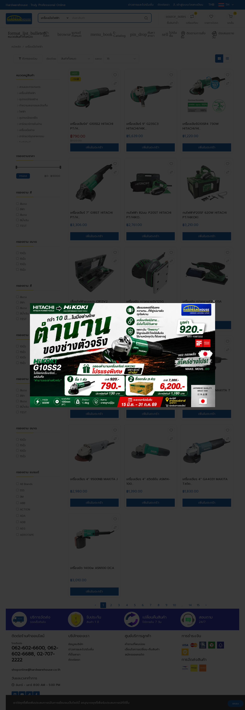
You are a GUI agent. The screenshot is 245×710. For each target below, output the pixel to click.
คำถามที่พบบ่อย (135, 644)
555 (22, 490)
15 (198, 605)
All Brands (26, 484)
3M (22, 497)
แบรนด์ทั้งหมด (69, 34)
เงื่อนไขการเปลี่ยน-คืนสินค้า (142, 649)
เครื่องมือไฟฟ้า (34, 47)
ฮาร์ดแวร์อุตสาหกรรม (31, 136)
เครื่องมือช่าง (27, 130)
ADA (22, 516)
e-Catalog (107, 34)
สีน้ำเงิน (24, 220)
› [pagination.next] (206, 605)
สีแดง (23, 204)
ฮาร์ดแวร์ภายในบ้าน (30, 124)
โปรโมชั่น (169, 34)
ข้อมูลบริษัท (75, 644)
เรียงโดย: (51, 58)
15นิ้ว (23, 259)
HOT (74, 73)
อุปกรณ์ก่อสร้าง (28, 99)
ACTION (25, 510)
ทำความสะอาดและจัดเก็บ (33, 105)
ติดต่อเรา (164, 5)
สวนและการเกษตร (30, 87)
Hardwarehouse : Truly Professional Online (35, 5)
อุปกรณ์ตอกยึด (28, 118)
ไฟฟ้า (22, 112)
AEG (22, 529)
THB (211, 5)
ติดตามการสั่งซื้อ (193, 35)
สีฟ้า (22, 209)
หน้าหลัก (46, 34)
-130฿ (75, 79)
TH (225, 5)
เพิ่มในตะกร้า (94, 147)
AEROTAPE (27, 535)
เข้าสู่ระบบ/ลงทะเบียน (188, 5)
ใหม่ (186, 340)
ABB (22, 503)
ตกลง (235, 703)
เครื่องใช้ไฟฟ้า (27, 93)
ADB (22, 522)
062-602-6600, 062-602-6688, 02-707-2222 (35, 653)
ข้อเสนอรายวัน (223, 35)
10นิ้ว (23, 253)
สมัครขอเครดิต (134, 654)
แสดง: (98, 58)
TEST (23, 226)
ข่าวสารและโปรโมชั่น (141, 5)
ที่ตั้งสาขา (74, 654)
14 (190, 605)
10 (174, 605)
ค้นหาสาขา (142, 34)
